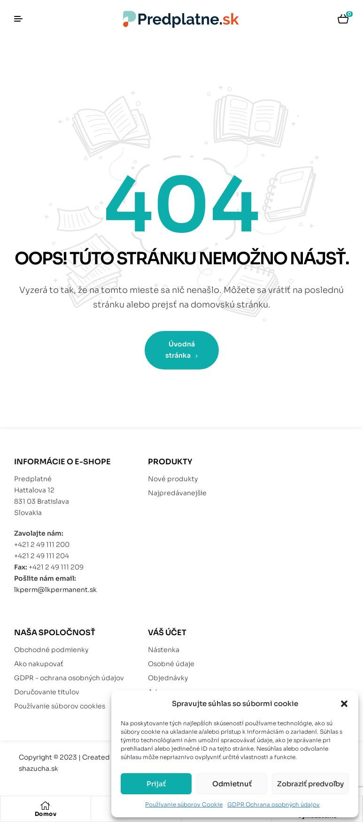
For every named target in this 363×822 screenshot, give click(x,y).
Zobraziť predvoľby (310, 783)
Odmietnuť (232, 783)
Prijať (156, 783)
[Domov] (45, 805)
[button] (344, 703)
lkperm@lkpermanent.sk (55, 589)
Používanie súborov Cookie (184, 804)
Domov (46, 813)
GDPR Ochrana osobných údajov (273, 804)
